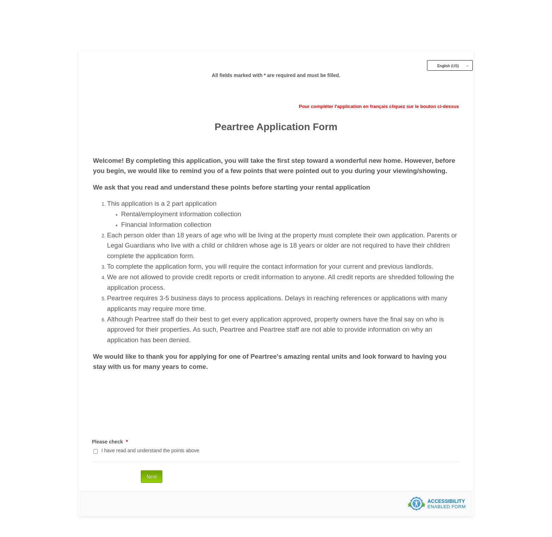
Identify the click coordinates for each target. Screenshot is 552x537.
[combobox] (450, 65)
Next (151, 476)
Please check (110, 442)
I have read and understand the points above (150, 450)
